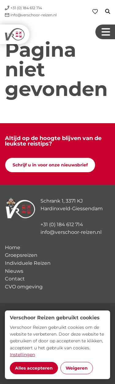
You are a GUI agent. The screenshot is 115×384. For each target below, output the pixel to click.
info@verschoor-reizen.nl (71, 232)
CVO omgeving (24, 287)
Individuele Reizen (28, 263)
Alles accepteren (34, 368)
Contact (15, 279)
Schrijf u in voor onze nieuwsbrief (50, 165)
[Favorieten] (95, 11)
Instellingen (22, 354)
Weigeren (77, 368)
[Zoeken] (104, 11)
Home (12, 247)
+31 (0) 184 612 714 (61, 224)
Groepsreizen (21, 255)
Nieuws (14, 271)
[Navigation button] (105, 32)
